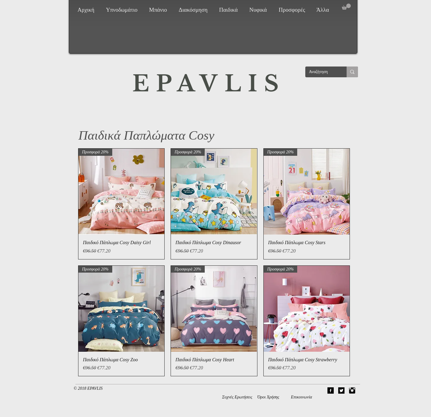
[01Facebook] (330, 390)
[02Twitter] (341, 390)
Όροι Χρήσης (268, 397)
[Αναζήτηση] (321, 72)
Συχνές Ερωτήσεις (237, 397)
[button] (123, 9)
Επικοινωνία (301, 397)
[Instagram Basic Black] (352, 390)
